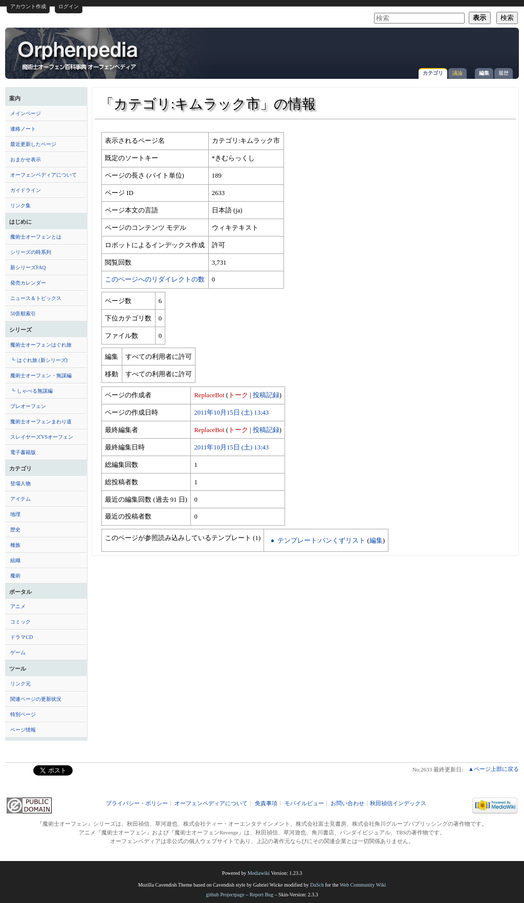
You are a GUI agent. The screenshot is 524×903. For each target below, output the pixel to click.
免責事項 (266, 803)
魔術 (15, 575)
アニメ (18, 606)
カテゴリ (433, 73)
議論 (457, 73)
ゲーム (18, 652)
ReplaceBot (209, 395)
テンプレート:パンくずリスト (321, 540)
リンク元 (20, 683)
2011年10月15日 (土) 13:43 (231, 412)
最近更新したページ (33, 144)
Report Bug (261, 894)
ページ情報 (23, 730)
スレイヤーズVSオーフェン (41, 437)
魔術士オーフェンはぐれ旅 (41, 345)
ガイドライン (25, 190)
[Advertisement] (394, 48)
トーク (238, 395)
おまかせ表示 (25, 159)
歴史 (15, 529)
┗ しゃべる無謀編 (31, 391)
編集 (484, 73)
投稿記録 (266, 395)
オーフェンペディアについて (43, 175)
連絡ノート (23, 129)
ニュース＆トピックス (35, 298)
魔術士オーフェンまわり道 (41, 421)
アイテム (20, 499)
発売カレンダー (28, 283)
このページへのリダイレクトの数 (155, 279)
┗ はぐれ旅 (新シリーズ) (39, 360)
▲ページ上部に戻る (493, 769)
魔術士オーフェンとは (35, 237)
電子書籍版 (23, 452)
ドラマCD (21, 637)
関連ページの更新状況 (35, 699)
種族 (15, 545)
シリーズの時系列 (30, 252)
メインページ (25, 113)
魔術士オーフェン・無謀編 (41, 375)
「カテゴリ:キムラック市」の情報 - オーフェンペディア (78, 55)
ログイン (68, 6)
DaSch (317, 885)
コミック (20, 622)
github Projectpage (225, 894)
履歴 (503, 73)
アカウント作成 (28, 6)
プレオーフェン (28, 406)
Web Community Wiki (363, 885)
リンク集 (20, 205)
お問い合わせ (347, 803)
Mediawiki (259, 873)
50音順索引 (23, 313)
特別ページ (23, 714)
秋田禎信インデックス (398, 803)
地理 (15, 514)
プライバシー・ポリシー (137, 803)
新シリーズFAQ (28, 267)
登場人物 (20, 483)
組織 (15, 560)
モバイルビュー (304, 803)
